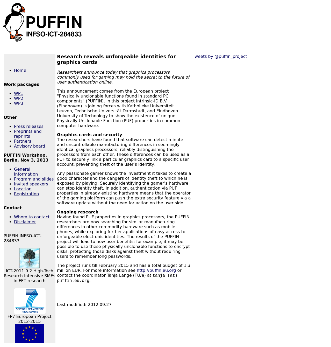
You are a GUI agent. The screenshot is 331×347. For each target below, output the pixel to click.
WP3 (18, 103)
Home (20, 70)
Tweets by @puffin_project (220, 56)
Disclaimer (25, 221)
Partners (22, 141)
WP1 (18, 93)
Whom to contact (31, 216)
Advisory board (29, 146)
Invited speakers (31, 184)
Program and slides (34, 179)
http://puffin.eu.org (156, 270)
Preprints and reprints (28, 134)
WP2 (18, 98)
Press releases (29, 126)
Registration (26, 193)
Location (23, 188)
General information (26, 172)
